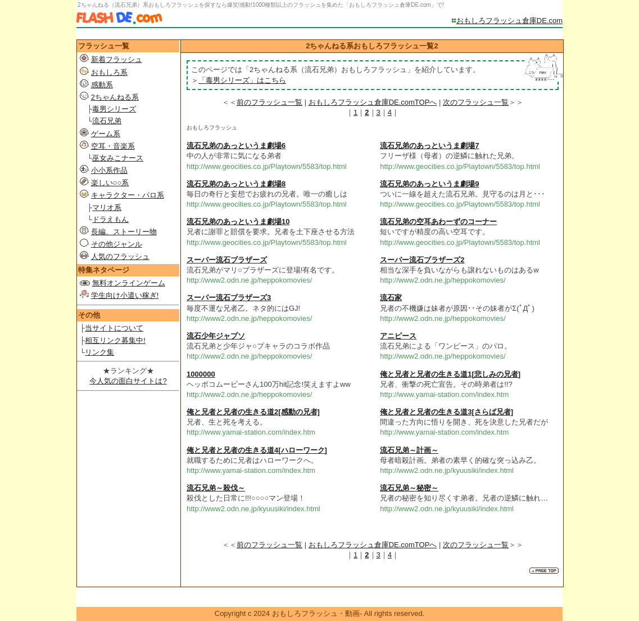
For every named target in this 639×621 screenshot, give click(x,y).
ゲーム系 (105, 133)
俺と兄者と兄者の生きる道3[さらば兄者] (446, 412)
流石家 (391, 297)
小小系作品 (109, 170)
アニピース (398, 336)
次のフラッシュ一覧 (476, 102)
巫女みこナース (117, 158)
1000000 (201, 374)
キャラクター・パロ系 (127, 195)
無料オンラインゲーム (128, 283)
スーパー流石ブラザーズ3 (229, 297)
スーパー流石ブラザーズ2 (422, 260)
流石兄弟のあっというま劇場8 (236, 184)
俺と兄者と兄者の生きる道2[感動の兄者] (253, 412)
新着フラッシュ (116, 59)
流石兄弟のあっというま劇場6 (236, 145)
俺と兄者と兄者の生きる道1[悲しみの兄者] (450, 374)
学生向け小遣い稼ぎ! (125, 295)
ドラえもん (110, 219)
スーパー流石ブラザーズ (227, 260)
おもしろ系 (109, 72)
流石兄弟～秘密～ (409, 488)
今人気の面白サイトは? (127, 381)
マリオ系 (106, 207)
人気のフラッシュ (120, 256)
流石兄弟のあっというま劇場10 (238, 221)
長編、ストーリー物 (124, 231)
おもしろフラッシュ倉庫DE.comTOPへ (373, 102)
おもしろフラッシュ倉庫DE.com (509, 20)
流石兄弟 (106, 121)
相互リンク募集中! (115, 340)
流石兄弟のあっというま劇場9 (429, 184)
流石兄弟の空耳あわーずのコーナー (438, 221)
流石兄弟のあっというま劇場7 (429, 145)
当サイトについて (114, 328)
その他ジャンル (116, 244)
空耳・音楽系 (113, 146)
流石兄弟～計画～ (409, 450)
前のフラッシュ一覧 (269, 102)
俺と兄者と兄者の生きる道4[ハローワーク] (257, 450)
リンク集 (99, 352)
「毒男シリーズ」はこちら (242, 80)
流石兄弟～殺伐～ (216, 488)
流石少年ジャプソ (216, 336)
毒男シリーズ (114, 109)
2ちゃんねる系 (115, 97)
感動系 (102, 85)
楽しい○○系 (110, 182)
